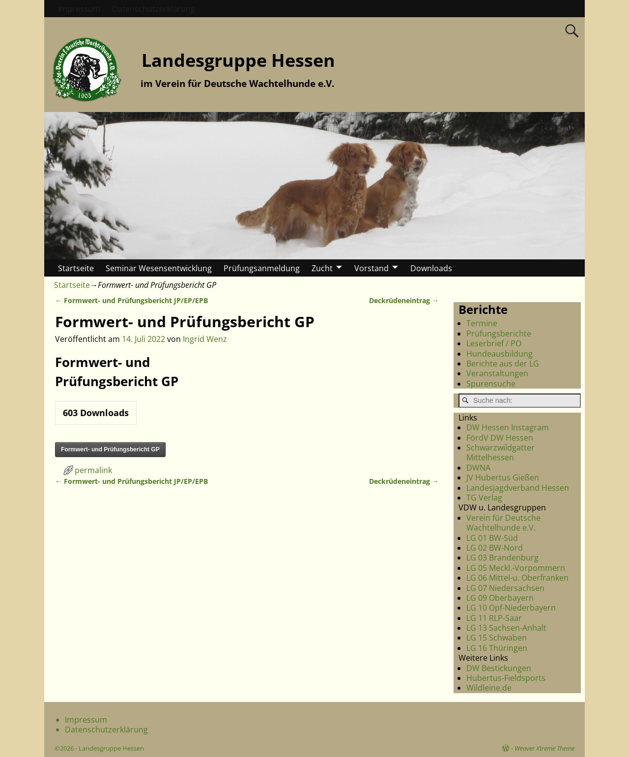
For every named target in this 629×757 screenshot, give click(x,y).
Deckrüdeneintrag (404, 300)
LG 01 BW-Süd (492, 538)
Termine (481, 323)
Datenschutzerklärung (153, 8)
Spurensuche (490, 383)
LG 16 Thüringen (496, 648)
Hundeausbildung (499, 353)
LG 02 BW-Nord (494, 547)
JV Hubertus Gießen (502, 477)
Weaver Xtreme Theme (544, 748)
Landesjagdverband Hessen (517, 487)
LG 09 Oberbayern (500, 597)
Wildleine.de (489, 687)
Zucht (322, 268)
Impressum (79, 8)
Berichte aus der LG (502, 363)
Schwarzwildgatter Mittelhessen (500, 452)
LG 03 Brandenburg (502, 557)
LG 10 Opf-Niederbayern (511, 607)
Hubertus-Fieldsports (505, 678)
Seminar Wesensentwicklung (159, 268)
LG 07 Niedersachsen (505, 588)
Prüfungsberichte (498, 333)
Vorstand (371, 268)
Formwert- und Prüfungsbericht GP (110, 449)
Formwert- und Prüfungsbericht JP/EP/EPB (131, 300)
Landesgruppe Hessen (238, 60)
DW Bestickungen (498, 668)
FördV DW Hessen (499, 437)
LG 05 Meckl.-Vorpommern (515, 567)
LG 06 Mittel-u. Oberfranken (517, 577)
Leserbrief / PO (493, 343)
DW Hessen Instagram (507, 427)
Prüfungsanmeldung (262, 268)
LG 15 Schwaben (496, 637)
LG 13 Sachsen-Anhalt (506, 627)
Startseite (76, 268)
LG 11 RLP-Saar (494, 618)
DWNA (478, 467)
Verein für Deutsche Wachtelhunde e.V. (503, 522)
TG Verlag (484, 497)
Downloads (431, 268)
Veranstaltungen (497, 373)
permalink (93, 470)
